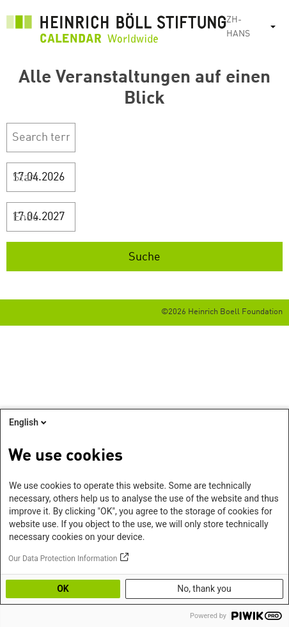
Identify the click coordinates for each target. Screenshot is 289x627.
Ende (26, 217)
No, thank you (204, 588)
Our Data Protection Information (62, 558)
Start (25, 178)
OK (63, 588)
